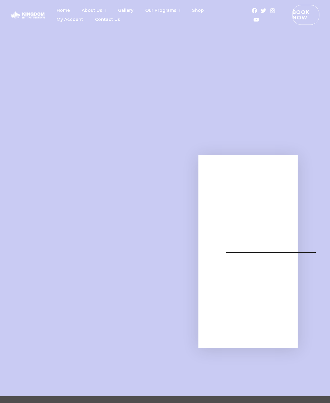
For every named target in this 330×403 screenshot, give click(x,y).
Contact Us (67, 19)
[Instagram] (265, 10)
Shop (178, 10)
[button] (300, 15)
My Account (204, 10)
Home (61, 10)
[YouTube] (249, 19)
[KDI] (28, 14)
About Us (85, 10)
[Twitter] (256, 10)
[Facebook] (247, 10)
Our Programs (145, 10)
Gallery (115, 10)
